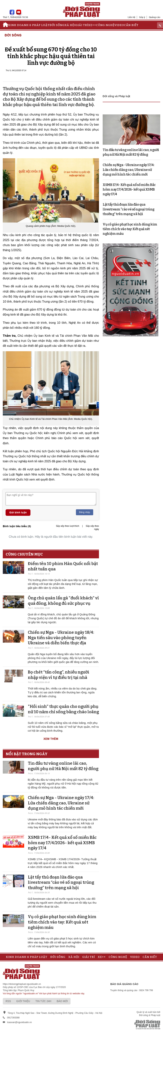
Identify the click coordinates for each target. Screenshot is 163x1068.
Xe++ (92, 25)
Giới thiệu (23, 1001)
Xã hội (70, 25)
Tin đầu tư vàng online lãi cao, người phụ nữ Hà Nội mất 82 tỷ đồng (63, 766)
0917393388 (13, 1017)
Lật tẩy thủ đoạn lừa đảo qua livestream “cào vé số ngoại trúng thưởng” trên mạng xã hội (61, 882)
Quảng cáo (154, 17)
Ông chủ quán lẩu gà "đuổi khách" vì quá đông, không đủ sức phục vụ (63, 600)
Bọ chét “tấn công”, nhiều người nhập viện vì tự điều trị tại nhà (58, 675)
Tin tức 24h (43, 1001)
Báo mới (62, 1001)
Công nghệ (105, 25)
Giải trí (82, 25)
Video (119, 25)
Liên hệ (131, 17)
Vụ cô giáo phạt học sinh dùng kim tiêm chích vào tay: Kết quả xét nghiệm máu (62, 922)
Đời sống (57, 25)
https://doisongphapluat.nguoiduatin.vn (22, 984)
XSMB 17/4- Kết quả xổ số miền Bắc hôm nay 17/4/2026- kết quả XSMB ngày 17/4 (62, 842)
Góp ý (142, 17)
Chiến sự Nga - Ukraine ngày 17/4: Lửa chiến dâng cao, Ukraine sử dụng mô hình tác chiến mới (61, 803)
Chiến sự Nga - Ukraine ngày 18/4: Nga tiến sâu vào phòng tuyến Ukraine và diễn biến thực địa (61, 637)
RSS (8, 1001)
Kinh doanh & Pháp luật (29, 25)
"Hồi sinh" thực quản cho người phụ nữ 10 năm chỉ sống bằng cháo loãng (63, 709)
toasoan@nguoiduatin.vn (19, 1022)
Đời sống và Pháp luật (116, 96)
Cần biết (131, 25)
